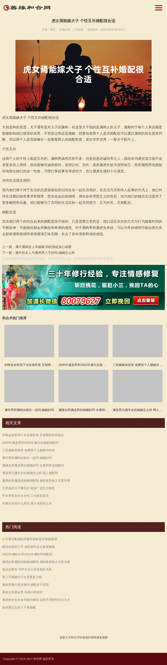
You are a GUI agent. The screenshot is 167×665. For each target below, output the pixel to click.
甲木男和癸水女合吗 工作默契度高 (25, 495)
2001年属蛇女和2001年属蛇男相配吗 (27, 554)
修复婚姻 (102, 637)
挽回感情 (90, 637)
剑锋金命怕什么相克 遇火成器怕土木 (27, 503)
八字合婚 (78, 29)
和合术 (75, 637)
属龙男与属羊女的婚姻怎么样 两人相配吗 (30, 473)
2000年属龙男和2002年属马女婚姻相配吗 (30, 442)
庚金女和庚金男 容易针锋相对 (22, 592)
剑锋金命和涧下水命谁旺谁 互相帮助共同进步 (33, 435)
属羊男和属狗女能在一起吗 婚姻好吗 (27, 458)
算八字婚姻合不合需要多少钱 (22, 577)
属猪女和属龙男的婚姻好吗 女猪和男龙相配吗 (33, 465)
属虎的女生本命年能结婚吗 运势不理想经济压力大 (36, 599)
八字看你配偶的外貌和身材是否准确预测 (29, 539)
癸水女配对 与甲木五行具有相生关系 (27, 569)
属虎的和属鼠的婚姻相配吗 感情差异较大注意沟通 (36, 480)
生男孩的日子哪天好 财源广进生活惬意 (28, 488)
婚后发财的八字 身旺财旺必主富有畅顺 (28, 546)
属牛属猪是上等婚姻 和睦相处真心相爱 (43, 247)
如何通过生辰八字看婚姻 (19, 607)
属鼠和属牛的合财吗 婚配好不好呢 (25, 584)
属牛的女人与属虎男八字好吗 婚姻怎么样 (45, 252)
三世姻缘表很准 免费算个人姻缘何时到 (28, 450)
